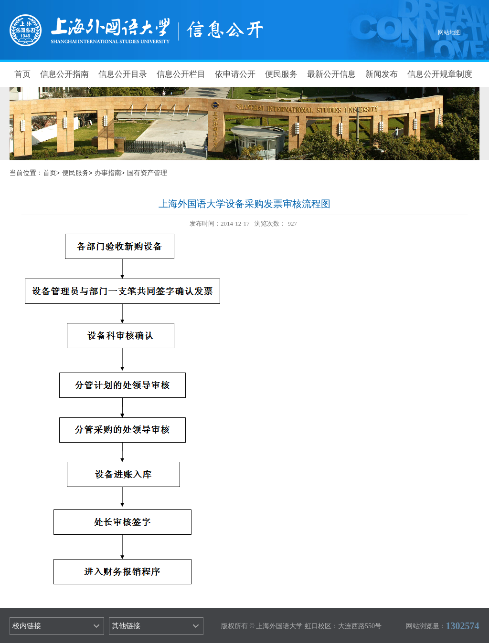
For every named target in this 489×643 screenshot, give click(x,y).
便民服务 (281, 74)
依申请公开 (235, 74)
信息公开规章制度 (439, 74)
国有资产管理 (147, 172)
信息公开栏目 (181, 74)
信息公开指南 (64, 74)
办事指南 (108, 172)
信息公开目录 (122, 74)
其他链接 (126, 626)
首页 (22, 74)
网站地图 (449, 32)
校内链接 (26, 626)
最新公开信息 (331, 74)
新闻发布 (381, 74)
